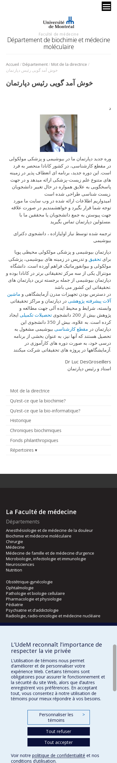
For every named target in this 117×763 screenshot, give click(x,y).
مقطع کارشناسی (71, 329)
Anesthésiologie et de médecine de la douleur (49, 530)
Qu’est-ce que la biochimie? (38, 401)
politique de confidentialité (58, 755)
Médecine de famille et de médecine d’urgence (50, 553)
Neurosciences (20, 564)
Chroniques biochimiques (35, 430)
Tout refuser (58, 731)
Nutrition (14, 570)
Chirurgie (14, 541)
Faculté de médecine (59, 34)
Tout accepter (58, 742)
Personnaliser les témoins (62, 717)
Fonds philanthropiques (34, 440)
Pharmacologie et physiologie (34, 599)
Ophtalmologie (20, 587)
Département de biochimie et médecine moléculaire (58, 43)
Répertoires (22, 450)
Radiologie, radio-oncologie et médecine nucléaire (53, 616)
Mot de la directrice (69, 64)
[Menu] (106, 6)
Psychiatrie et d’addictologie (32, 610)
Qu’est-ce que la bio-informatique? (45, 411)
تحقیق (95, 259)
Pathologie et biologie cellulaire (35, 593)
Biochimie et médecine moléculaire (38, 536)
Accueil (12, 64)
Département (35, 64)
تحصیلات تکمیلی (36, 315)
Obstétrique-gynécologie (29, 582)
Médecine (15, 547)
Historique (20, 420)
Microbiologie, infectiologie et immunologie (46, 558)
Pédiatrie (14, 604)
